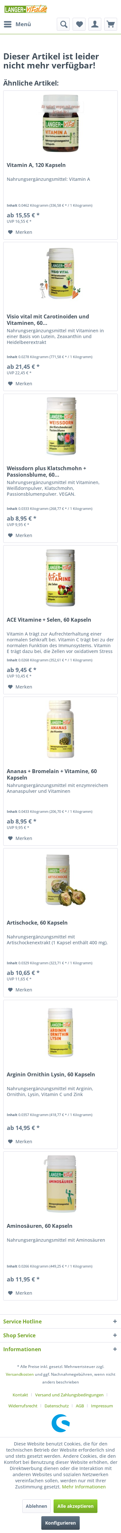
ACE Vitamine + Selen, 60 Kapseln (49, 619)
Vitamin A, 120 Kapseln (36, 165)
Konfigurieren (60, 1523)
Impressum (102, 1406)
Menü (17, 23)
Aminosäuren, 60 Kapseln (40, 1226)
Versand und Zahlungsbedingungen (69, 1395)
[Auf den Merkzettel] (20, 232)
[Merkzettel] (79, 24)
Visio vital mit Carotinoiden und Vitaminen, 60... (48, 319)
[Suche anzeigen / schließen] (63, 24)
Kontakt (20, 1395)
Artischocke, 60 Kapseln (37, 922)
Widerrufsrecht (22, 1406)
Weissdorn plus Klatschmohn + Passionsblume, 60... (46, 471)
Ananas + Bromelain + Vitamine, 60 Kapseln (52, 774)
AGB (80, 1406)
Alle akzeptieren (75, 1506)
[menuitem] (17, 24)
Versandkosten (20, 1374)
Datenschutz (57, 1406)
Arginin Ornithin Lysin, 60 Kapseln (51, 1074)
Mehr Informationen (84, 1487)
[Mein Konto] (94, 24)
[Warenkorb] (110, 24)
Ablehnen (36, 1506)
